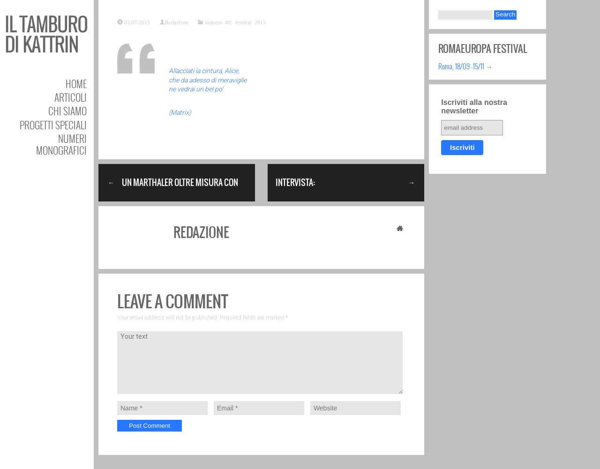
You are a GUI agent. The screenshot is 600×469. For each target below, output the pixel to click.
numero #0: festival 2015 (235, 22)
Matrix (180, 112)
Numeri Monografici (61, 144)
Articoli (70, 97)
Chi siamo (67, 111)
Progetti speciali (53, 125)
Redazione (177, 22)
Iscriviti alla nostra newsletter (474, 106)
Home (76, 83)
